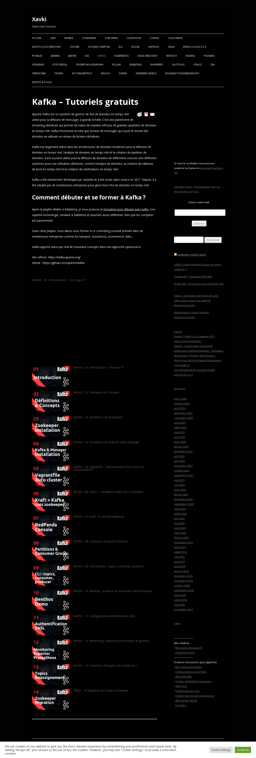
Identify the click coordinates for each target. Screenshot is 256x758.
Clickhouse (134, 38)
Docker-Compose (99, 47)
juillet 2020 (180, 513)
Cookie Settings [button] (221, 750)
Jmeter (72, 55)
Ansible (68, 38)
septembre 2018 (184, 590)
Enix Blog (180, 705)
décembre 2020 (183, 499)
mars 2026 (180, 398)
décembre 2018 (183, 576)
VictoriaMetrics (82, 73)
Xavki (39, 19)
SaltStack (178, 64)
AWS (52, 38)
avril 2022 (179, 461)
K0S (87, 55)
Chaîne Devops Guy (187, 691)
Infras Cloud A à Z (194, 47)
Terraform (39, 73)
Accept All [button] (243, 750)
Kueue (178, 331)
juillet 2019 (180, 552)
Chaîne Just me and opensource (194, 696)
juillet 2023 (180, 427)
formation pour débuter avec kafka (126, 209)
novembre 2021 (183, 466)
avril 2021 (179, 485)
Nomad (190, 55)
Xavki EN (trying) (185, 652)
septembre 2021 (184, 475)
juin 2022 (179, 456)
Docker (74, 47)
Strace (197, 64)
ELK (120, 47)
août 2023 (180, 422)
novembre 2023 (183, 418)
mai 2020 (179, 523)
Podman (209, 55)
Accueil (37, 38)
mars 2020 (180, 533)
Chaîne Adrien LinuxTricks (191, 672)
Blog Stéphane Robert (188, 667)
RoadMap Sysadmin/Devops (182, 73)
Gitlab (135, 47)
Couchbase (175, 38)
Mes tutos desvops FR (188, 648)
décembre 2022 (183, 451)
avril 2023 (179, 437)
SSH (213, 64)
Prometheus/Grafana (89, 64)
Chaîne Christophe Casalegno (193, 681)
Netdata (171, 55)
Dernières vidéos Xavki (191, 254)
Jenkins (55, 55)
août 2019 (180, 547)
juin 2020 (179, 518)
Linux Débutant (147, 55)
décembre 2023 (183, 413)
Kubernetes (121, 55)
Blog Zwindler (183, 676)
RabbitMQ (136, 64)
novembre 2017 (183, 609)
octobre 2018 (182, 585)
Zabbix (123, 73)
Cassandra (89, 38)
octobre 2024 (182, 403)
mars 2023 (180, 442)
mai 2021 (179, 480)
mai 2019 (179, 561)
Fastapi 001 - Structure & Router (193, 276)
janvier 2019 (181, 571)
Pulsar (116, 64)
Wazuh (105, 73)
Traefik (58, 73)
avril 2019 (179, 566)
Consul (154, 38)
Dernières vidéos (146, 73)
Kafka (102, 55)
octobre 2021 (182, 470)
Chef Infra (111, 38)
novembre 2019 (183, 542)
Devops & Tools (42, 82)
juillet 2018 (180, 600)
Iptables (37, 55)
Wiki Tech (181, 686)
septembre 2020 (184, 504)
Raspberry (157, 64)
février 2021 (181, 494)
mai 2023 (179, 432)
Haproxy (153, 47)
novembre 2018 (183, 581)
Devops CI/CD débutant (46, 47)
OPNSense (38, 64)
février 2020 (181, 537)
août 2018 (180, 595)
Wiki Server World (186, 700)
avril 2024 (179, 408)
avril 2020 (179, 528)
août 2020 (180, 509)
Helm (171, 47)
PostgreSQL (60, 64)
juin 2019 (179, 557)
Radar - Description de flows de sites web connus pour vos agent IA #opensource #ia (196, 300)
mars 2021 (180, 489)
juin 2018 (179, 604)
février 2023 (181, 446)
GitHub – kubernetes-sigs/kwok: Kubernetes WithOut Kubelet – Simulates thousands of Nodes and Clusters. (198, 350)
